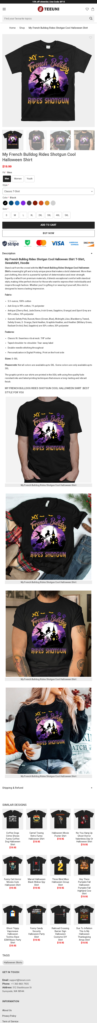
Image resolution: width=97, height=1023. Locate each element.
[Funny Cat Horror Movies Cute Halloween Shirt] (12, 865)
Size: (5, 209)
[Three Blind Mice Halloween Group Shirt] (60, 865)
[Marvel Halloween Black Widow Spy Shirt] (36, 865)
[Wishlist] (87, 9)
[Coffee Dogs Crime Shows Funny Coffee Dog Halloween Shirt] (12, 819)
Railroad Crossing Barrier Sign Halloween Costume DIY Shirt (60, 934)
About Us (7, 1010)
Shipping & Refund (12, 787)
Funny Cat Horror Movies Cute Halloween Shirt (12, 882)
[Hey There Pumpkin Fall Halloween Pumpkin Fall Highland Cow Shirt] (84, 865)
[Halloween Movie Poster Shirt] (60, 819)
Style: (6, 185)
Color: (10, 197)
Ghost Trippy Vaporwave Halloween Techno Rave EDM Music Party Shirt (12, 935)
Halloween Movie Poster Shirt (60, 834)
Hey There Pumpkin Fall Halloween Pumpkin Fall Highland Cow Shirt (84, 886)
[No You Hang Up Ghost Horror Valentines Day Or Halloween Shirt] (84, 819)
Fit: (8, 172)
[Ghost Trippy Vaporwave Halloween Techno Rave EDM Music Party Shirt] (12, 914)
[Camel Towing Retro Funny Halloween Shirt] (36, 819)
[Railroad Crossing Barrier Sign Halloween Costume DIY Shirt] (60, 914)
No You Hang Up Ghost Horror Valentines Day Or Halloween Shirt (84, 837)
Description (8, 253)
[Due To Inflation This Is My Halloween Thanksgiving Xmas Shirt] (84, 914)
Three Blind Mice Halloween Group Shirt (60, 882)
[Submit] (91, 18)
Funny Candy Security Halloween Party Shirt (36, 932)
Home (12, 27)
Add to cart (48, 225)
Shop (22, 27)
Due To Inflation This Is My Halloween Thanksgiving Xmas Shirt (84, 934)
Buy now (48, 233)
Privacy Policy (9, 1016)
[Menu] (4, 9)
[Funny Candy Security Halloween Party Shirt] (36, 914)
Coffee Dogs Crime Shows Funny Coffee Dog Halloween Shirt (12, 839)
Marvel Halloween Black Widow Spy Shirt (36, 882)
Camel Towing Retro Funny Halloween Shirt (36, 836)
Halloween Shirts (13, 962)
